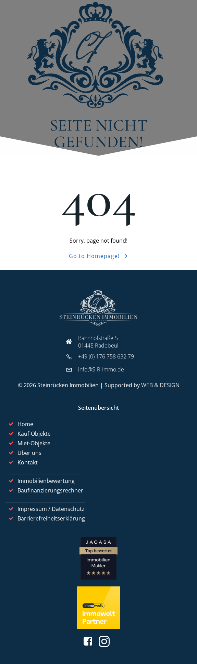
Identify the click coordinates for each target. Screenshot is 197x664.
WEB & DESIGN (160, 385)
